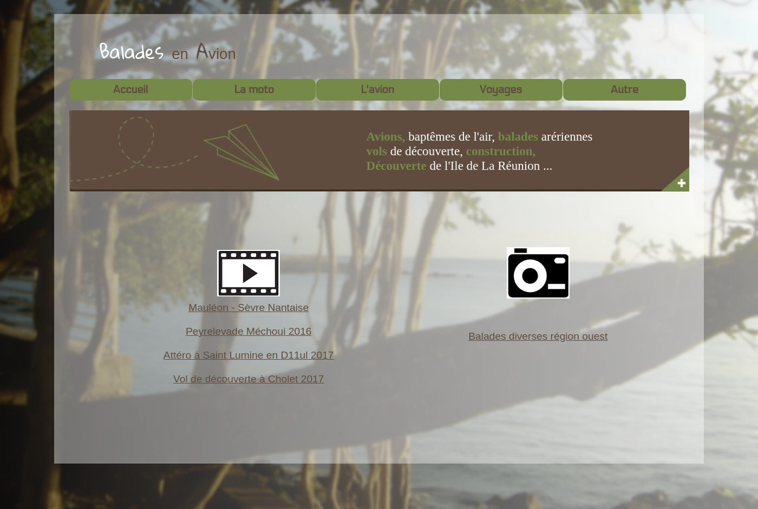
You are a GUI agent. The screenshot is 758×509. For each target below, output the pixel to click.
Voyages (501, 89)
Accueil (130, 89)
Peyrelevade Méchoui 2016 (249, 331)
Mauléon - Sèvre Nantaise (248, 307)
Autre (624, 89)
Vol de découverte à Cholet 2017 (248, 379)
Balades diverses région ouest (537, 336)
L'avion (377, 89)
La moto (254, 89)
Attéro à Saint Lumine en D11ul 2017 (249, 355)
